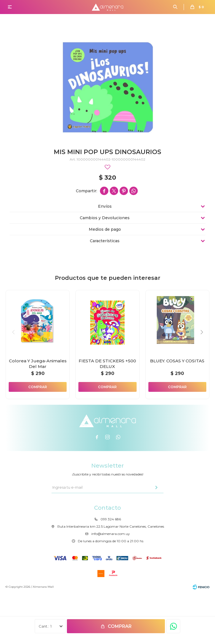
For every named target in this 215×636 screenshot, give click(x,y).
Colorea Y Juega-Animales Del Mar (38, 363)
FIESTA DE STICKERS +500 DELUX (107, 363)
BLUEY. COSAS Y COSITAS (177, 360)
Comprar (120, 626)
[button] (202, 332)
